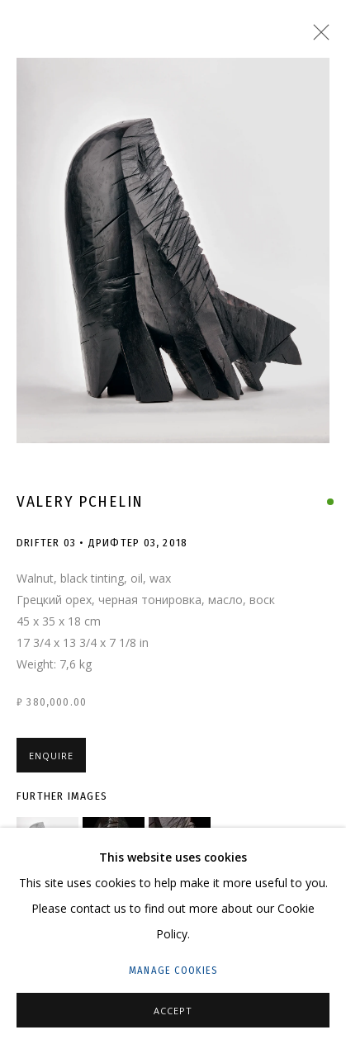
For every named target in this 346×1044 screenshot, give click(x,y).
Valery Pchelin (80, 501)
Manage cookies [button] (173, 970)
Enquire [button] (51, 755)
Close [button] (317, 37)
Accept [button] (173, 1010)
